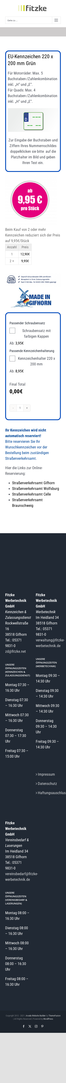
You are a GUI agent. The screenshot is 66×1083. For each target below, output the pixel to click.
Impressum (46, 774)
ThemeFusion (54, 1015)
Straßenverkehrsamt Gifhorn (33, 483)
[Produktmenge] (20, 408)
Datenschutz (47, 783)
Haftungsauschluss (48, 793)
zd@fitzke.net (15, 651)
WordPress (48, 1019)
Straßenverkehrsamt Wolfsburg (35, 488)
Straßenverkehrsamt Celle (31, 494)
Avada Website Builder (36, 1015)
